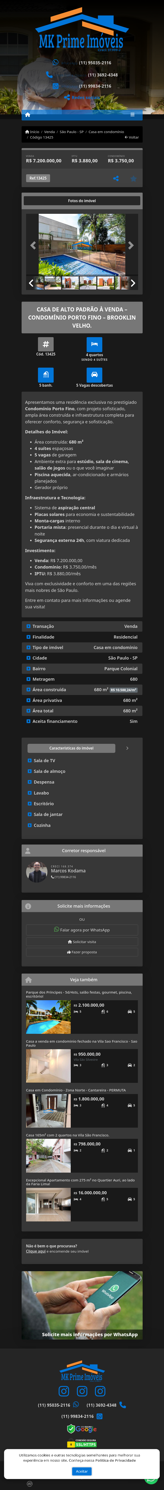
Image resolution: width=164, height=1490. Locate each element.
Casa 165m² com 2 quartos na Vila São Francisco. (67, 1135)
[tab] (41, 200)
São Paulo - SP (72, 131)
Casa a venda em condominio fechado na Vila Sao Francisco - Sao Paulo (81, 1043)
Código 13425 (41, 137)
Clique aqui (36, 1251)
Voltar (132, 137)
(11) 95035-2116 (95, 62)
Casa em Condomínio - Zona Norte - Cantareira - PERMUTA (76, 1090)
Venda (49, 131)
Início (32, 131)
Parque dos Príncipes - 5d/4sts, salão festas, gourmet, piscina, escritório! (79, 994)
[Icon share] (64, 1391)
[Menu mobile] (27, 114)
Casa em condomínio (106, 131)
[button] (34, 245)
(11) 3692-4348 (103, 75)
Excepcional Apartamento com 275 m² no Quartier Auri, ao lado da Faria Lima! (80, 1182)
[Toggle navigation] (132, 115)
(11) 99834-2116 (95, 86)
